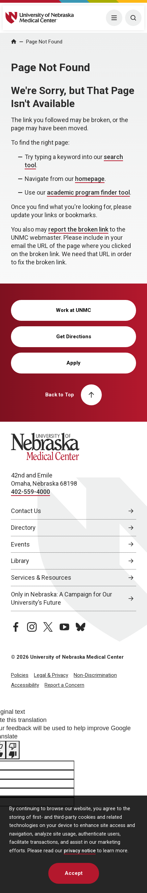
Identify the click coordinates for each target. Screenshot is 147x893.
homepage (90, 178)
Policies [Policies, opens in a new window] (19, 675)
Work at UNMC (73, 310)
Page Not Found (44, 42)
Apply (73, 363)
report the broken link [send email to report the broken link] (78, 229)
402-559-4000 (30, 491)
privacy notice (80, 851)
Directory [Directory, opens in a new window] (23, 527)
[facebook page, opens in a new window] (16, 627)
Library (20, 560)
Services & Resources (41, 577)
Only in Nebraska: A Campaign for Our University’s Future (61, 598)
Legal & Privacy (51, 675)
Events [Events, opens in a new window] (20, 544)
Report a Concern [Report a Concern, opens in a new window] (64, 685)
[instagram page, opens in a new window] (32, 627)
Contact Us (26, 510)
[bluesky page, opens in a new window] (80, 627)
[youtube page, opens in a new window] (64, 627)
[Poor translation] (13, 750)
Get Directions (73, 336)
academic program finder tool (88, 192)
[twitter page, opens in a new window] (48, 627)
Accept (74, 873)
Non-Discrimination (95, 675)
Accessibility (25, 685)
